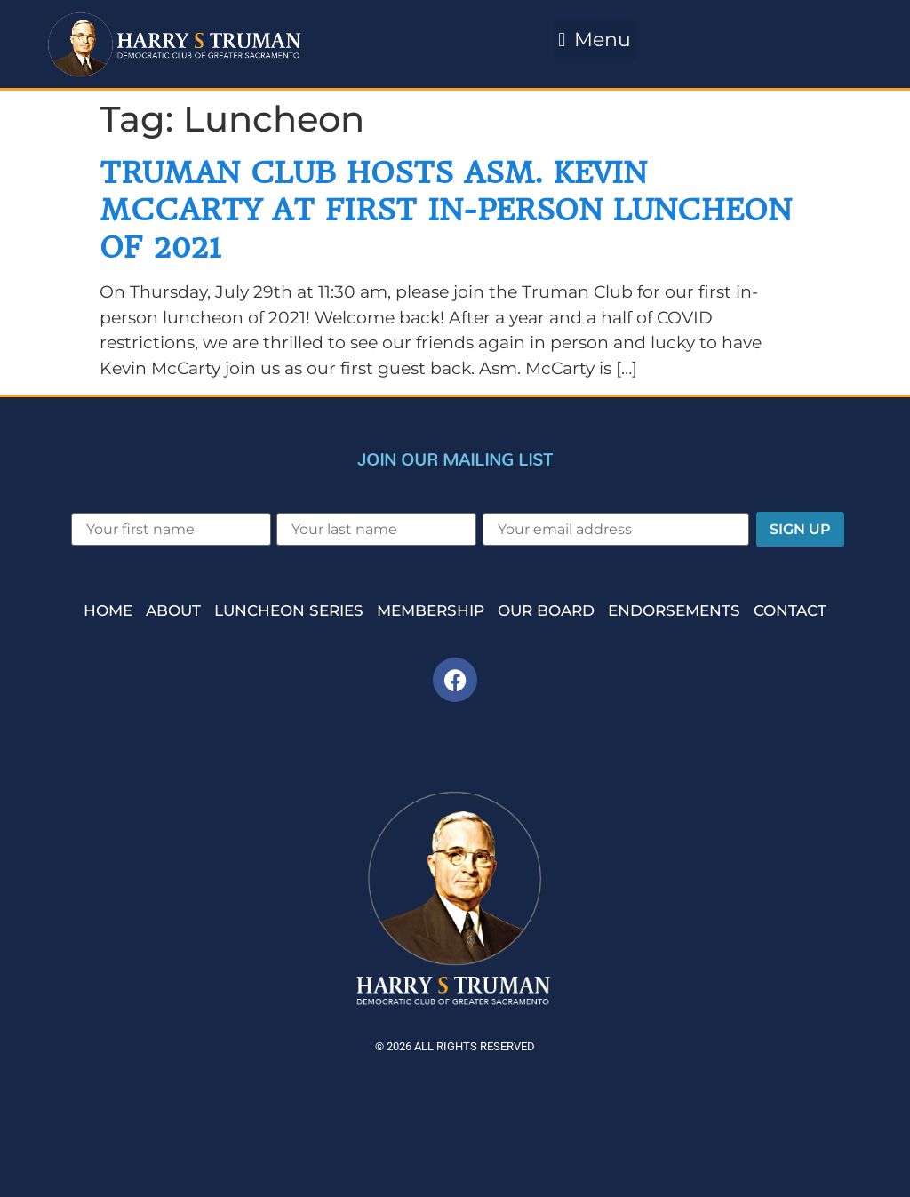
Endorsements (674, 610)
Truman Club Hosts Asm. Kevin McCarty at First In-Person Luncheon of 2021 (446, 209)
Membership (430, 610)
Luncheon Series (288, 610)
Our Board (546, 610)
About (173, 610)
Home (108, 610)
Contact (790, 610)
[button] (595, 40)
